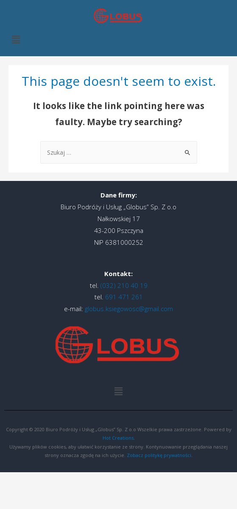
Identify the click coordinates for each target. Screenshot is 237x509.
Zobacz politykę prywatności (159, 455)
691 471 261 (123, 297)
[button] (15, 40)
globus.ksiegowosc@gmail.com (129, 308)
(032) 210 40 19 (123, 285)
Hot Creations (118, 438)
